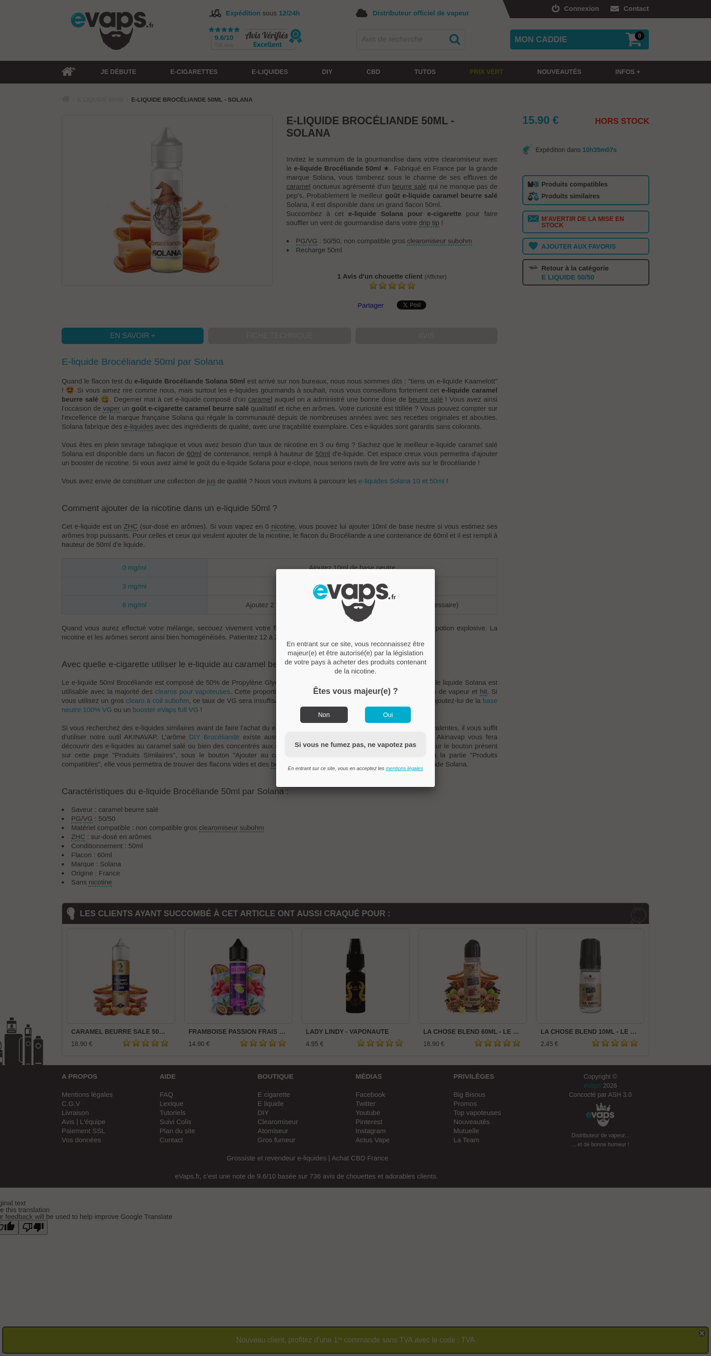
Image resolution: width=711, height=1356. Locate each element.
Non (324, 714)
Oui (388, 714)
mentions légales (405, 768)
